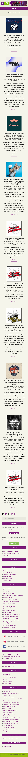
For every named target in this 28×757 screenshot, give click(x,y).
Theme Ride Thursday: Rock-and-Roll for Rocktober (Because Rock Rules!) (14, 382)
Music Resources (15, 40)
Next (16, 514)
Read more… (14, 50)
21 (12, 514)
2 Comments (20, 189)
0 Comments (20, 42)
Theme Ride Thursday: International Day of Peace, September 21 (14, 434)
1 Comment (20, 139)
